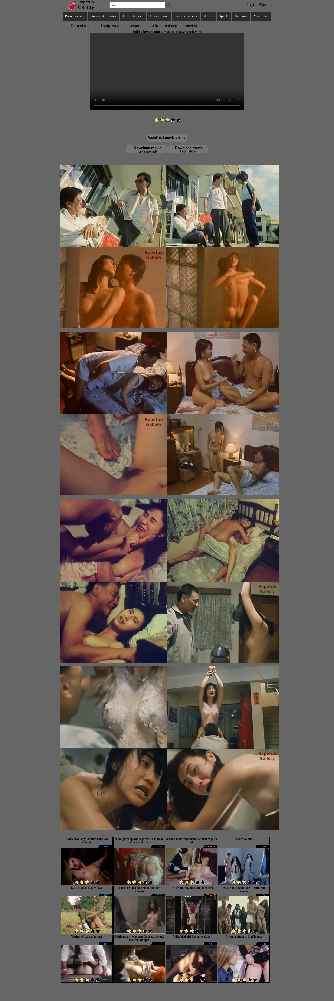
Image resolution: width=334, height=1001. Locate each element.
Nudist (208, 16)
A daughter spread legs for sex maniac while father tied (139, 840)
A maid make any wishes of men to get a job (191, 840)
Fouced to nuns (243, 839)
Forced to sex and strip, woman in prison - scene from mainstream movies (134, 26)
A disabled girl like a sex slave (191, 936)
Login (251, 5)
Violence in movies (103, 16)
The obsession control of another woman (139, 889)
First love (241, 16)
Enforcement (159, 16)
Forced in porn (133, 16)
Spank (223, 16)
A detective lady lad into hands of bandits (87, 840)
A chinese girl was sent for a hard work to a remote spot (139, 938)
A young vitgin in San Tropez (243, 936)
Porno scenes (74, 16)
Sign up (265, 5)
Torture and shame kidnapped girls (191, 887)
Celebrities (261, 16)
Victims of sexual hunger (86, 936)
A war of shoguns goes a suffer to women (244, 889)
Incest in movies (185, 16)
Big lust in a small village (87, 887)
